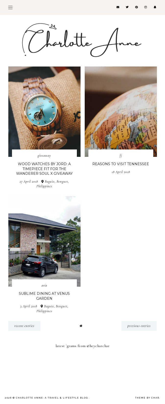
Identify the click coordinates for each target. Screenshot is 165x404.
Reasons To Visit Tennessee (120, 164)
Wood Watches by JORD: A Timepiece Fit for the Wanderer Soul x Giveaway (44, 169)
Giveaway (44, 155)
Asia (44, 285)
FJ (121, 155)
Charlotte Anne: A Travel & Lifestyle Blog (52, 398)
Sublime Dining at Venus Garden (44, 296)
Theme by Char (147, 398)
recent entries (24, 326)
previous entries (139, 326)
